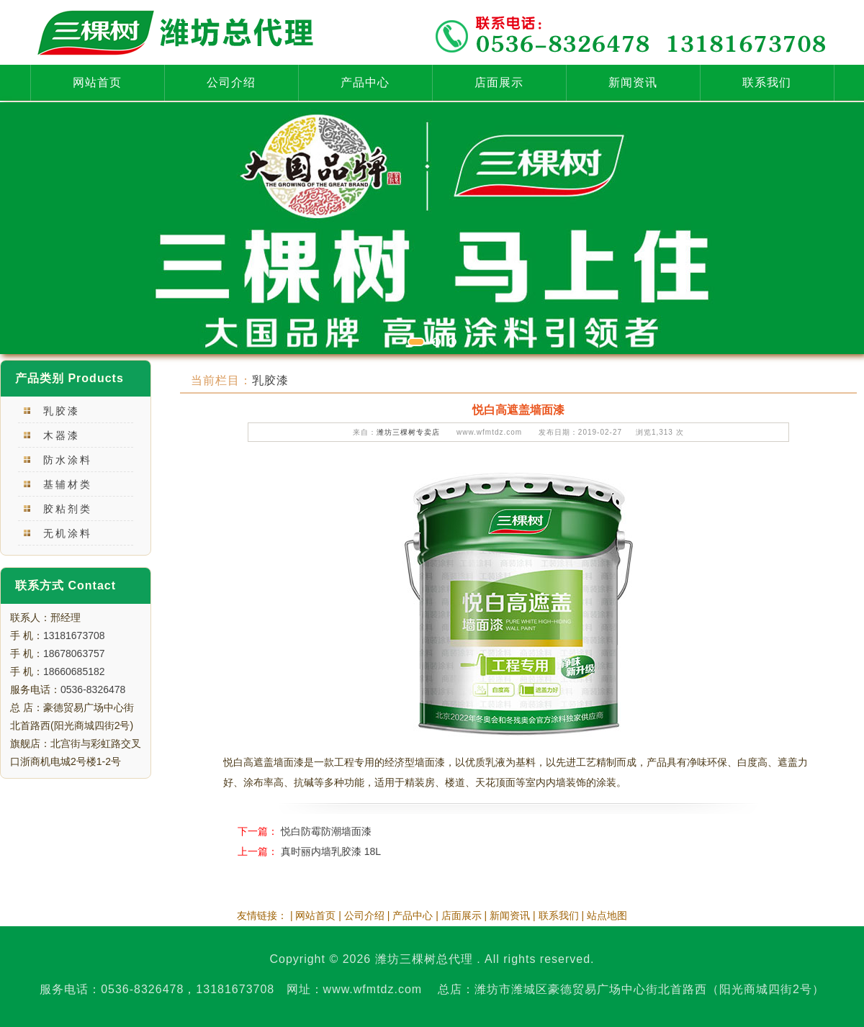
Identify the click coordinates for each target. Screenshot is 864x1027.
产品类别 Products (69, 378)
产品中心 (365, 82)
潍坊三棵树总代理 (424, 959)
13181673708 (74, 635)
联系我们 (766, 82)
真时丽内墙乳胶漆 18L (331, 851)
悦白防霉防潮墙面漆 (326, 831)
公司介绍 (231, 82)
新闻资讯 (632, 82)
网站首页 (97, 82)
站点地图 (607, 915)
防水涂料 (67, 460)
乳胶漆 (61, 411)
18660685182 (74, 671)
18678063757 (74, 653)
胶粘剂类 (67, 509)
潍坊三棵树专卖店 (408, 432)
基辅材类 (67, 484)
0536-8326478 (92, 689)
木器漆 (61, 435)
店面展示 (498, 82)
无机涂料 (67, 533)
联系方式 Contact (65, 585)
